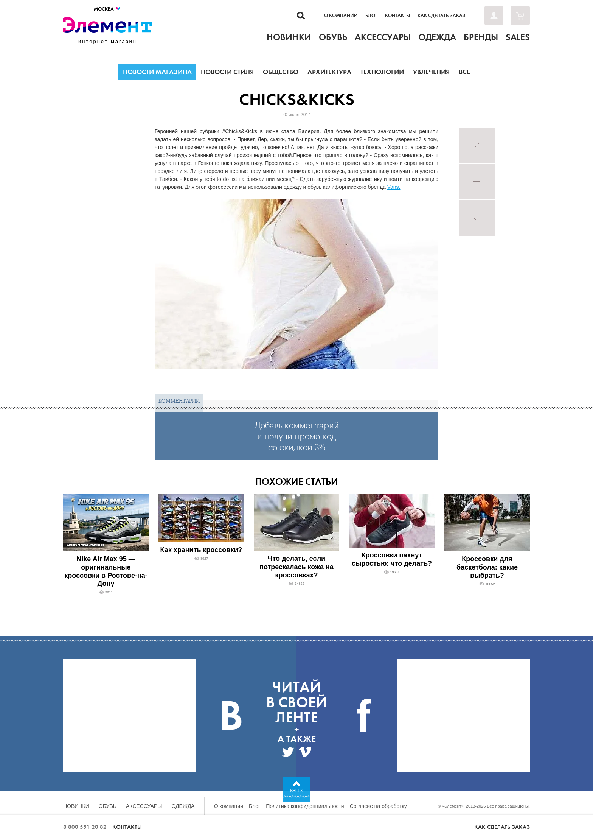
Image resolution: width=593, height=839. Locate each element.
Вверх (296, 791)
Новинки (76, 806)
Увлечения (431, 72)
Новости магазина (157, 72)
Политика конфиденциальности (305, 806)
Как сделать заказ (442, 15)
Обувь (107, 806)
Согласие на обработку (378, 806)
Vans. (394, 187)
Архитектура (329, 72)
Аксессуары (144, 806)
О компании (341, 15)
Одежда (183, 806)
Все (464, 72)
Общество (280, 72)
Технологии (382, 72)
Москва (107, 9)
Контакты (397, 15)
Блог (371, 15)
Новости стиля (227, 72)
